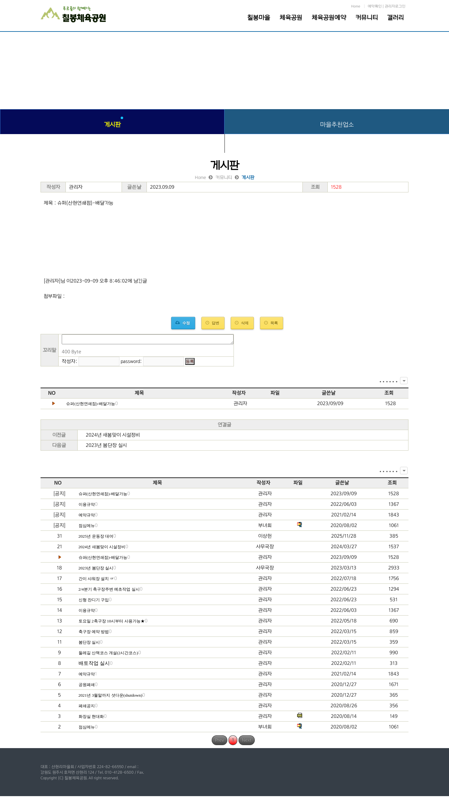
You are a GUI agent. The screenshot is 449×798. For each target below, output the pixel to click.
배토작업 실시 (94, 665)
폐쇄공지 (87, 707)
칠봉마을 (258, 17)
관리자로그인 (395, 6)
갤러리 (395, 17)
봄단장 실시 (89, 644)
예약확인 (375, 6)
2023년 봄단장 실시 (106, 447)
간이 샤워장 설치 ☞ (96, 580)
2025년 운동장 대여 (96, 538)
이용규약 (87, 506)
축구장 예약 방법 (94, 633)
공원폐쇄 (87, 686)
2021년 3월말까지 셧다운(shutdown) (110, 697)
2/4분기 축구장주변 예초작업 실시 (109, 591)
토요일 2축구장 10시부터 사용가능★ (112, 623)
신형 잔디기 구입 (94, 601)
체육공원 (290, 17)
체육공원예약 (328, 17)
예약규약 (87, 517)
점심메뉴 (87, 527)
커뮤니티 (366, 17)
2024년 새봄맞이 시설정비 (113, 436)
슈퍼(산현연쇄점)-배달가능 (90, 405)
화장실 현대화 (91, 718)
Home (355, 6)
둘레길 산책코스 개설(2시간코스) (108, 654)
